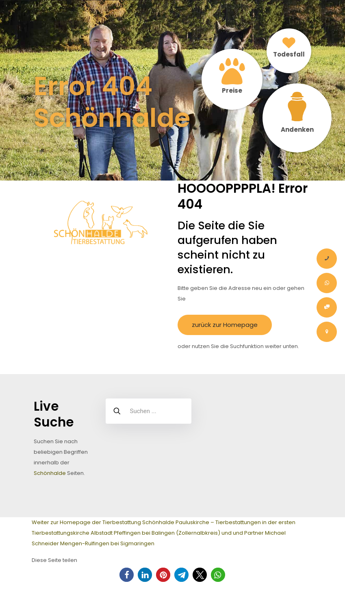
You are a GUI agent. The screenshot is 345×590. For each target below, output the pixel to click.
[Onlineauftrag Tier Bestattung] (327, 307)
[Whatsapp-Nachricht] (327, 283)
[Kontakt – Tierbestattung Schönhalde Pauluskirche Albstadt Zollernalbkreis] (327, 332)
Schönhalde (50, 473)
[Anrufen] (327, 258)
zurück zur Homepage (225, 324)
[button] (126, 575)
